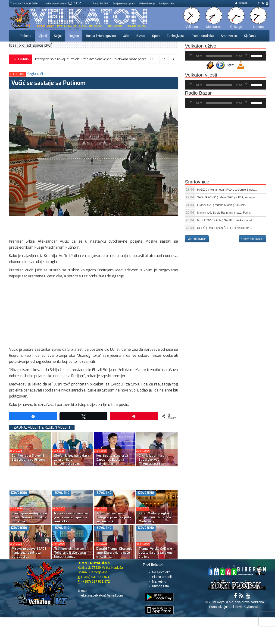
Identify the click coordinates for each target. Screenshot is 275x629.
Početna (25, 36)
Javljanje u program (124, 3)
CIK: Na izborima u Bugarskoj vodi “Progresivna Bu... (152, 459)
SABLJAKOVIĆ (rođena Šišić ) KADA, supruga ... (227, 197)
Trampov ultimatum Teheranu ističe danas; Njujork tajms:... (70, 552)
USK (126, 36)
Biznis (140, 36)
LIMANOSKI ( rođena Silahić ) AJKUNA (221, 205)
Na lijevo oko (166, 3)
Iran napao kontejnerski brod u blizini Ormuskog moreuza (29, 517)
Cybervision (252, 607)
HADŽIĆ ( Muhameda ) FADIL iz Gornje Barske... (227, 189)
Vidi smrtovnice (197, 239)
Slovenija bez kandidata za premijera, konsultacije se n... (71, 459)
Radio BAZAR (101, 3)
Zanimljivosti (175, 36)
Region (74, 36)
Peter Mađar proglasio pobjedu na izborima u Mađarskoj (155, 517)
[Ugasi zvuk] (246, 54)
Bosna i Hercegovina (101, 36)
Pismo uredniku (202, 36)
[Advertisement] (93, 226)
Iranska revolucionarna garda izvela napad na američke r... (71, 517)
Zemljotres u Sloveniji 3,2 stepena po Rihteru (28, 458)
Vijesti (42, 36)
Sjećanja (250, 36)
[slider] (219, 56)
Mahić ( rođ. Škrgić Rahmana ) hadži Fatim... (224, 212)
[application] (225, 56)
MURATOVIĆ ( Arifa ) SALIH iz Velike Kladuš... (226, 220)
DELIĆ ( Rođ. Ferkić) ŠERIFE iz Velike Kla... (224, 228)
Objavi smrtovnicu (252, 239)
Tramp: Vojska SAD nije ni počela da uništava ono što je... (157, 552)
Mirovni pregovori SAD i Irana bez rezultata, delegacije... (29, 552)
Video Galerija (147, 3)
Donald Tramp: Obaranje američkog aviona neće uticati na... (114, 552)
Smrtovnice (229, 36)
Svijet (58, 36)
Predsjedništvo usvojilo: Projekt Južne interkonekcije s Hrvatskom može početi (91, 59)
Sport (155, 36)
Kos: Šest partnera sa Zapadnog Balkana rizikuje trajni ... (112, 459)
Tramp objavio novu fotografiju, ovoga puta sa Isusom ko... (113, 517)
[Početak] (190, 54)
